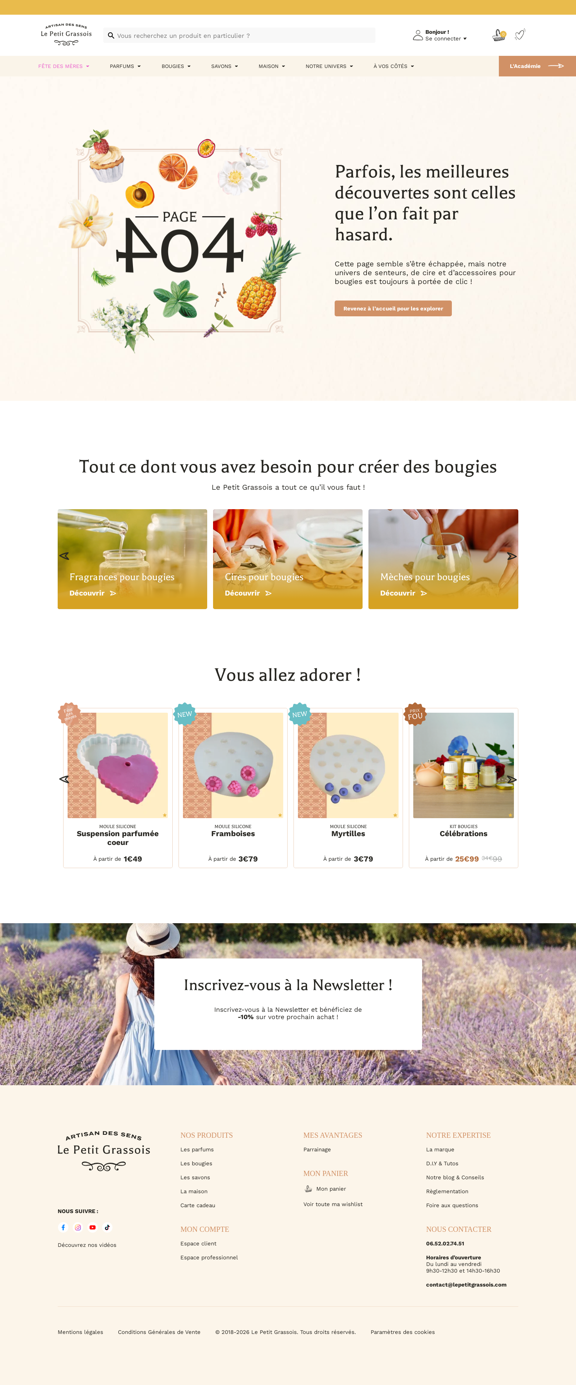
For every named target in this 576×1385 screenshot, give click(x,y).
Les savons (195, 1177)
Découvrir (92, 593)
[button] (64, 556)
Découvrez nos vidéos (87, 1245)
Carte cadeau (197, 1205)
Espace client (198, 1243)
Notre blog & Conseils (455, 1177)
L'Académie (525, 66)
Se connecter (443, 38)
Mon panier (324, 1189)
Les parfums (197, 1149)
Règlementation (447, 1191)
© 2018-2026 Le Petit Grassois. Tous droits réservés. (285, 1332)
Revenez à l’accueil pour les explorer (393, 308)
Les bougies (196, 1163)
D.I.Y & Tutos (442, 1163)
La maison (194, 1191)
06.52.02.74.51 (445, 1243)
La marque (440, 1149)
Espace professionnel (209, 1257)
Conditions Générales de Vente (159, 1332)
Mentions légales (80, 1332)
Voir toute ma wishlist (333, 1204)
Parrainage (317, 1149)
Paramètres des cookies (403, 1332)
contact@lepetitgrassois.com (466, 1284)
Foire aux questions (452, 1205)
